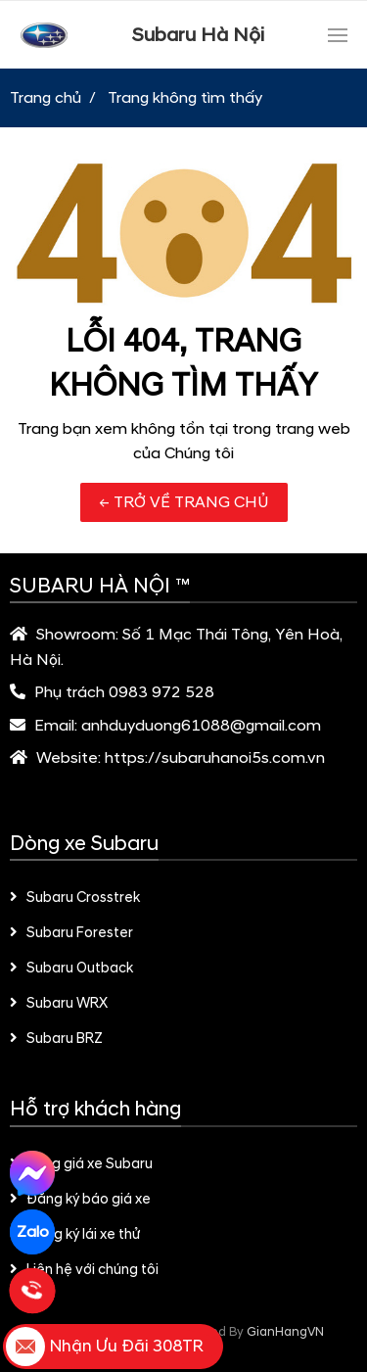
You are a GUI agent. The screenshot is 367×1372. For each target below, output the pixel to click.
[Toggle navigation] (337, 35)
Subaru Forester (71, 933)
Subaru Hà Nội (198, 35)
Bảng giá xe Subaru (81, 1164)
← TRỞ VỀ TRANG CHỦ (184, 502)
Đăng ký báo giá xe (80, 1199)
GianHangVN (285, 1332)
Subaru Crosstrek (75, 898)
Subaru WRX (59, 1004)
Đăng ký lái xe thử (75, 1235)
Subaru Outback (71, 968)
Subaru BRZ (56, 1039)
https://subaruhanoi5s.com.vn (215, 758)
